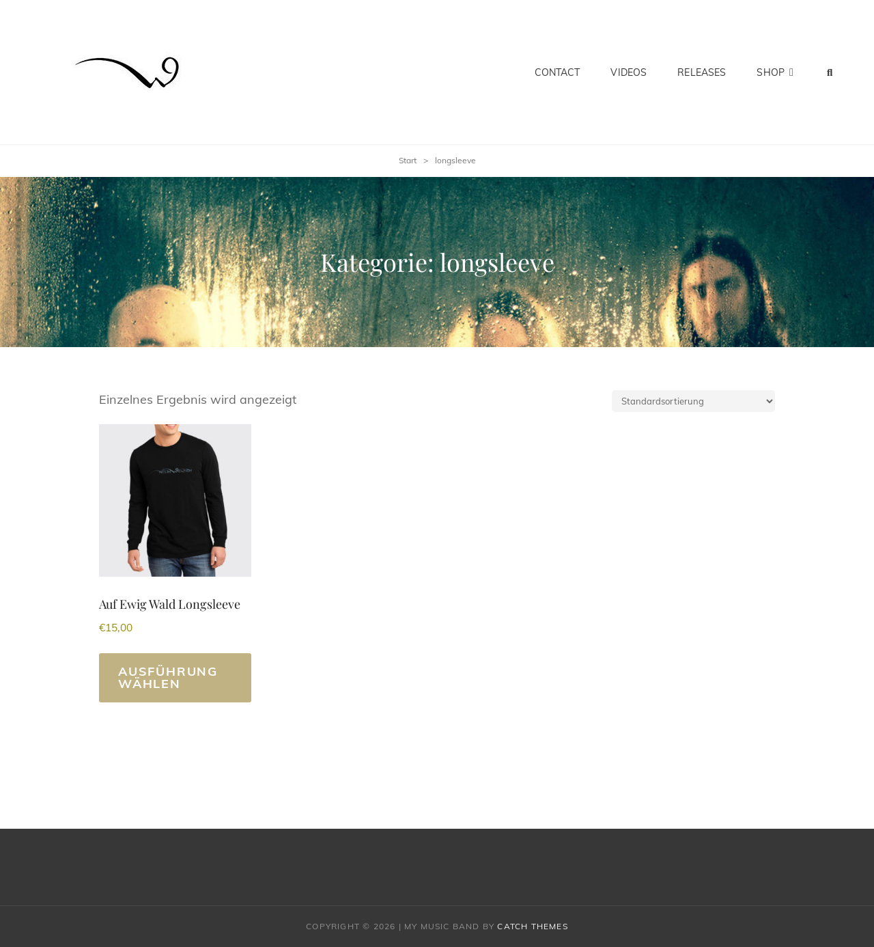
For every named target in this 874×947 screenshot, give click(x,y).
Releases (701, 72)
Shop (771, 72)
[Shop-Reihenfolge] (693, 401)
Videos (628, 72)
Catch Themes (532, 926)
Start (408, 160)
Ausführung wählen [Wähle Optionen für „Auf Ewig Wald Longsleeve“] (168, 677)
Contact (557, 72)
